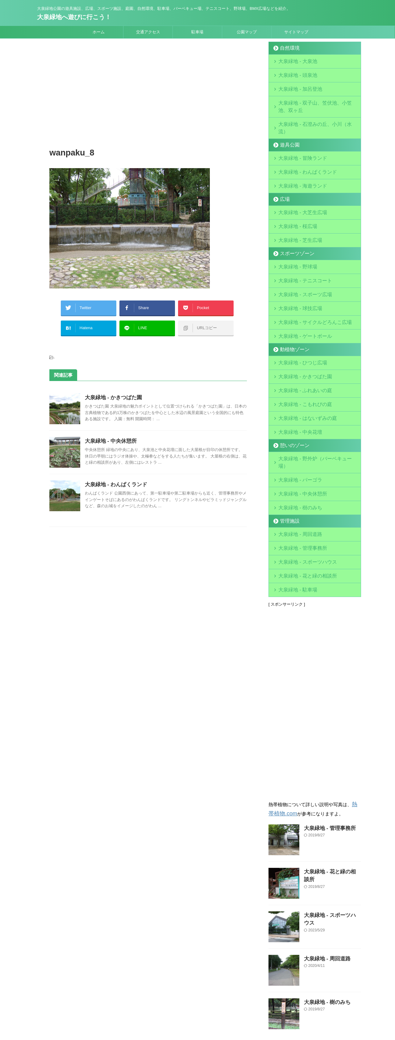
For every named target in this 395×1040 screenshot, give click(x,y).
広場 (283, 174)
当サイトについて (160, 999)
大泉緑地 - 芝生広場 (296, 212)
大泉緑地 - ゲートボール (300, 301)
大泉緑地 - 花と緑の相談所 (302, 516)
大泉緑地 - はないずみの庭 (302, 377)
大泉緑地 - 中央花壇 (296, 389)
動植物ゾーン (291, 313)
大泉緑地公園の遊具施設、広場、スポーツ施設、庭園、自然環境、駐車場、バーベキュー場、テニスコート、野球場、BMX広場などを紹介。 (197, 1011)
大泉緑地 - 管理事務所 (298, 490)
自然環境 (287, 48)
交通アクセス (148, 32)
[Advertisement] (148, 94)
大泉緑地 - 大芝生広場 (298, 187)
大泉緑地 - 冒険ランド (298, 136)
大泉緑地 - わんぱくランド (114, 478)
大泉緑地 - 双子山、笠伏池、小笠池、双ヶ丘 (318, 98)
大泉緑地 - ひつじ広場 (298, 326)
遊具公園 (287, 124)
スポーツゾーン (293, 225)
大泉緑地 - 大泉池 (294, 60)
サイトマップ (296, 32)
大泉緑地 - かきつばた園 (112, 391)
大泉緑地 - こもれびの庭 (300, 364)
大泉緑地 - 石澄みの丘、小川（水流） (312, 111)
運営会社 (189, 999)
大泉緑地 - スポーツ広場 (300, 263)
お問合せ (242, 999)
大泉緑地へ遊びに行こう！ (74, 17)
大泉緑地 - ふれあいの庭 (300, 351)
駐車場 (197, 32)
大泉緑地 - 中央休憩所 (109, 434)
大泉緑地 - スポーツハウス (302, 503)
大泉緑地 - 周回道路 (296, 478)
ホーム (99, 32)
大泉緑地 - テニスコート (300, 250)
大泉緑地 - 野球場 (294, 237)
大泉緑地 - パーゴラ (296, 427)
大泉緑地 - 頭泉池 (294, 73)
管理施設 (287, 465)
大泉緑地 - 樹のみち (296, 452)
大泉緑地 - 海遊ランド (298, 162)
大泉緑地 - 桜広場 (294, 199)
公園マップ (247, 32)
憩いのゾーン (291, 402)
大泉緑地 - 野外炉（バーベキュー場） (312, 414)
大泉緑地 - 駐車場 (294, 528)
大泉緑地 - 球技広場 (296, 275)
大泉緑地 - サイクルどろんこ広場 (308, 288)
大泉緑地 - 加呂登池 (302, 86)
